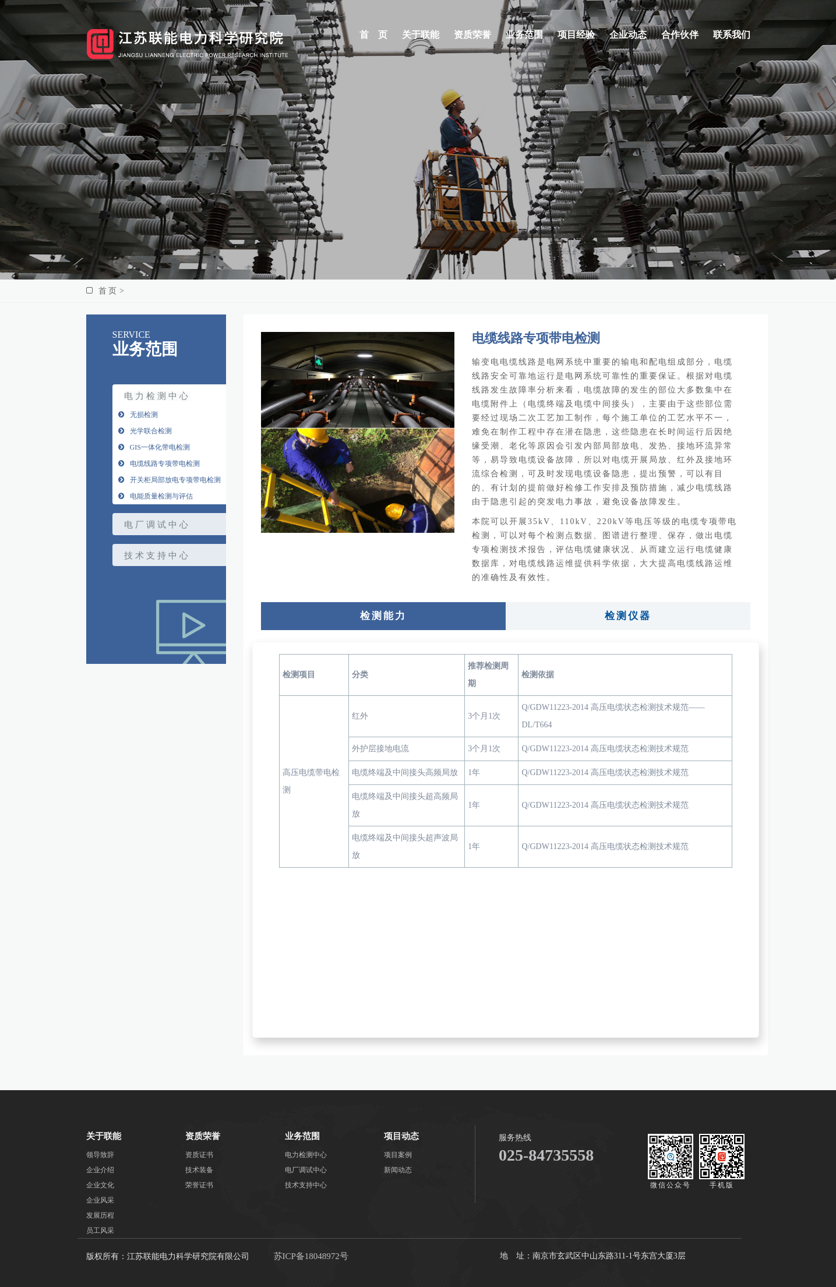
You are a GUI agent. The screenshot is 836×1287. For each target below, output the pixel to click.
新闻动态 (398, 1170)
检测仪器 (628, 615)
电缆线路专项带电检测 (159, 463)
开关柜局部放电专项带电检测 (169, 480)
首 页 (373, 35)
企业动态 (628, 35)
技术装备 (199, 1170)
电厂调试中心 (157, 524)
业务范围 (524, 35)
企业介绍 (100, 1170)
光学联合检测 (145, 431)
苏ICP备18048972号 (311, 1256)
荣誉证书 (199, 1185)
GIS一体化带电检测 (154, 447)
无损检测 (138, 415)
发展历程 (100, 1215)
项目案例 (398, 1155)
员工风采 (100, 1230)
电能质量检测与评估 (155, 496)
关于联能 (420, 35)
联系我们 (731, 35)
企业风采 (100, 1200)
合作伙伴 (680, 35)
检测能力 (383, 615)
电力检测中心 (157, 396)
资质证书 (199, 1155)
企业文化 (100, 1185)
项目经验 (576, 35)
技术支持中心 (157, 555)
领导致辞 (100, 1155)
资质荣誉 (472, 35)
